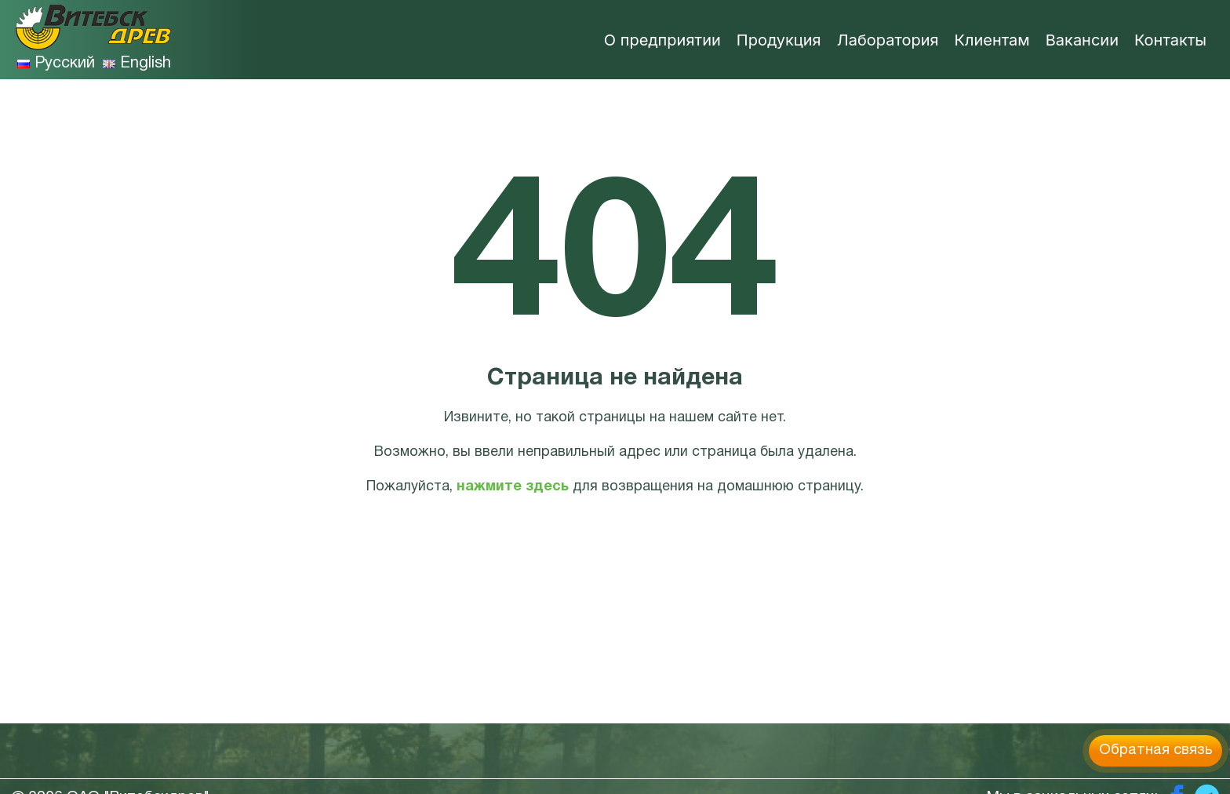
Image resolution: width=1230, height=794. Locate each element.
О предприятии (662, 40)
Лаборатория (888, 40)
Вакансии (1082, 40)
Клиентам (992, 40)
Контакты (1170, 40)
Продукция (779, 40)
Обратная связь (1156, 750)
